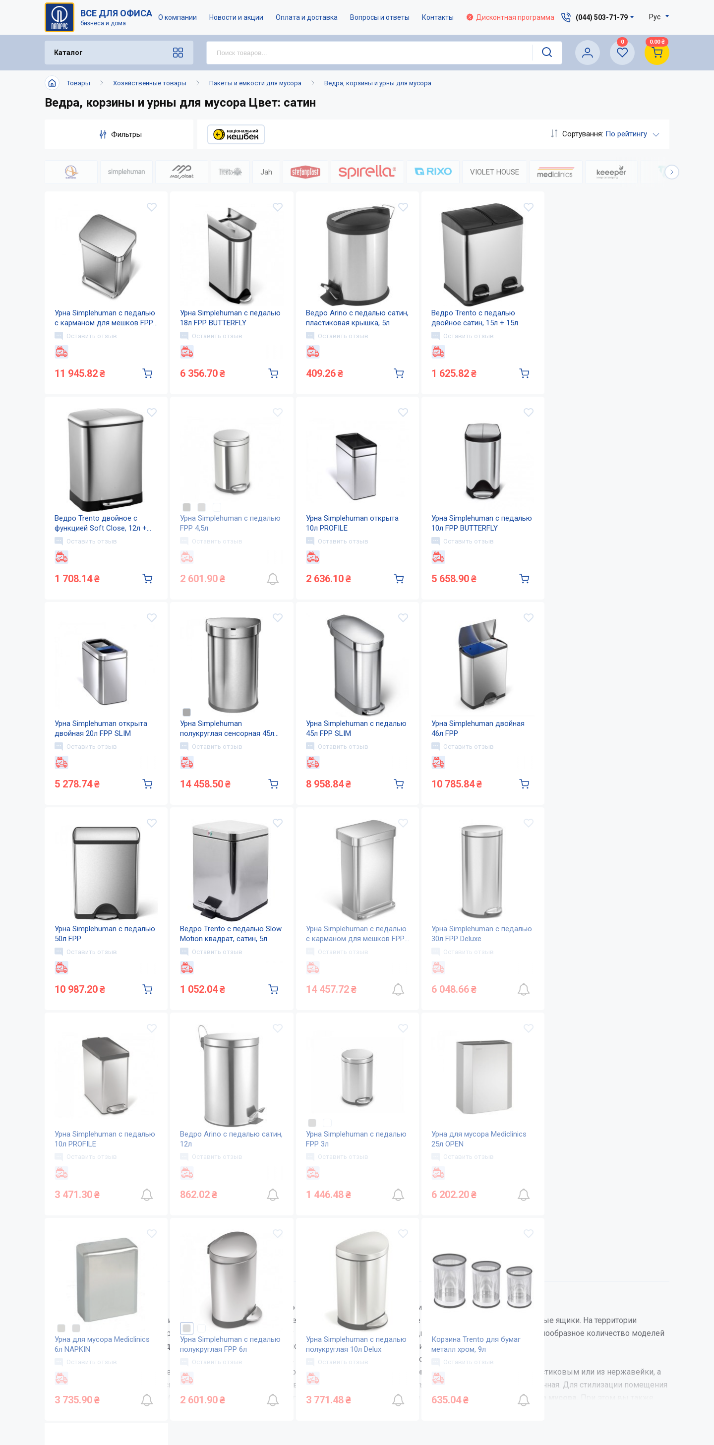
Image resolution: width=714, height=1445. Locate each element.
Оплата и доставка (307, 17)
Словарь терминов (436, 1386)
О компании (177, 17)
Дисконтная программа (510, 17)
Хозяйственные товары (149, 83)
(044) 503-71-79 (601, 1305)
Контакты (438, 17)
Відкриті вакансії (334, 1406)
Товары (78, 83)
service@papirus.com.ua (596, 1326)
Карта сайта (324, 1386)
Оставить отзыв (86, 335)
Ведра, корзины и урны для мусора (377, 83)
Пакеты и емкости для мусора (255, 83)
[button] (671, 172)
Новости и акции (236, 17)
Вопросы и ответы (380, 17)
